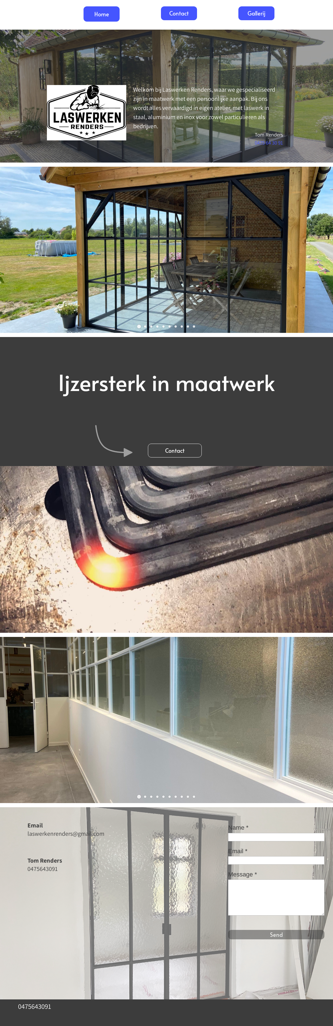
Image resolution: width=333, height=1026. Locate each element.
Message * (242, 874)
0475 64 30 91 (269, 142)
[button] (139, 326)
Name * (238, 827)
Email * (238, 851)
